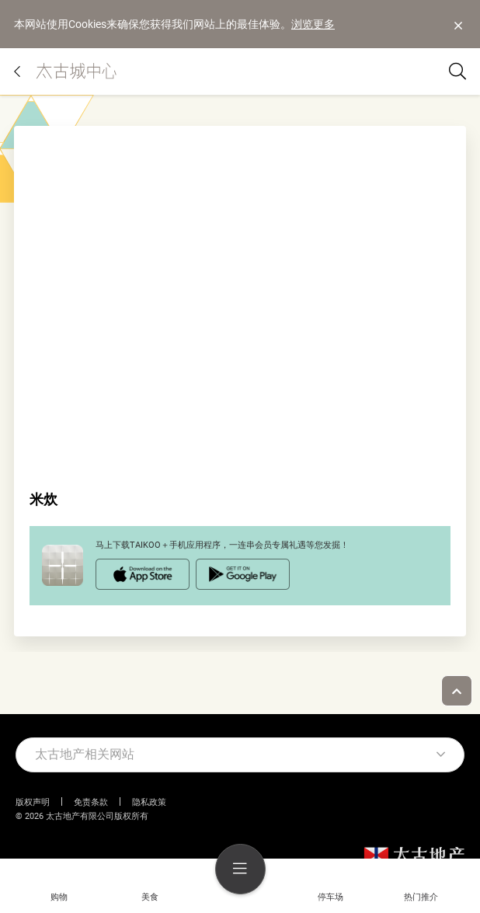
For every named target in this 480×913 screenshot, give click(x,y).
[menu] (240, 869)
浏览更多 (313, 24)
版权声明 (33, 802)
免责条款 (91, 802)
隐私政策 (149, 802)
